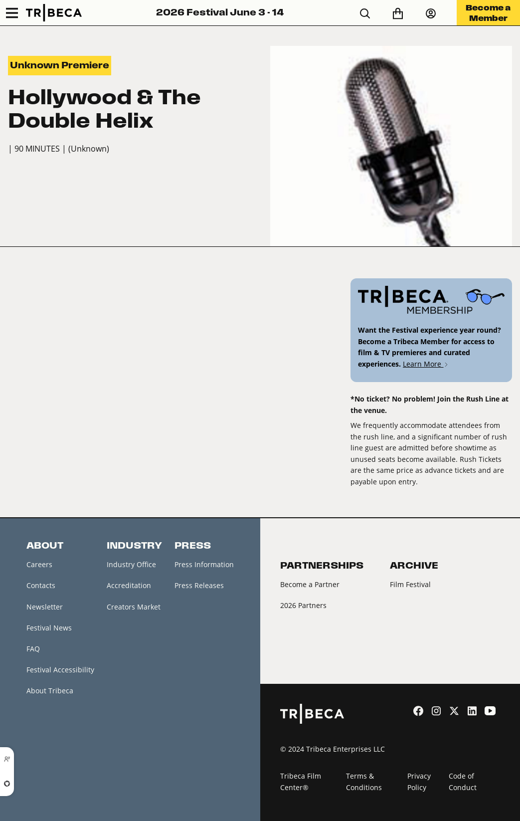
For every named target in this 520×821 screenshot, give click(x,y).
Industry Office (131, 564)
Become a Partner (310, 584)
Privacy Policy (419, 781)
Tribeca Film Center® (300, 781)
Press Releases (199, 585)
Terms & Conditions (364, 781)
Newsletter (44, 607)
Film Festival (410, 584)
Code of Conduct (463, 781)
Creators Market (134, 607)
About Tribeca (49, 690)
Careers (39, 564)
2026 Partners (303, 605)
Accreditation (129, 585)
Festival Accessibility (60, 669)
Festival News (49, 627)
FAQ (33, 648)
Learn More (426, 364)
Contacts (40, 585)
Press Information (204, 564)
